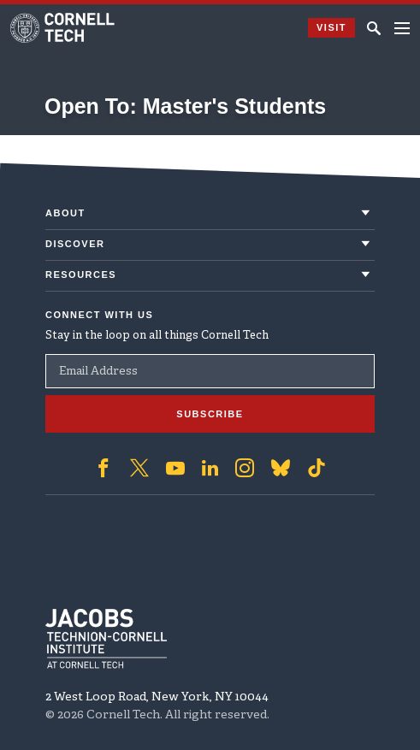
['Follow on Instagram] (244, 467)
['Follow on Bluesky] (280, 467)
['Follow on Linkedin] (210, 467)
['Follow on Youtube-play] (175, 467)
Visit (331, 27)
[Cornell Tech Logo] (63, 28)
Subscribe (209, 414)
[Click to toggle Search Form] (373, 28)
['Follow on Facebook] (103, 467)
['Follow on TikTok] (316, 467)
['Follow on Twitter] (139, 467)
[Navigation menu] (402, 28)
